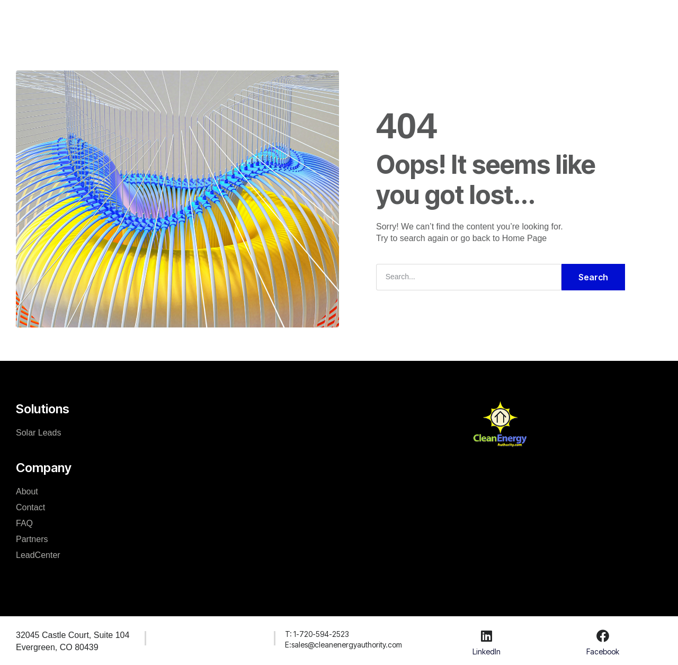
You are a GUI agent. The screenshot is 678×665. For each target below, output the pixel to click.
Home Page (524, 238)
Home (185, 18)
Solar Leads (38, 432)
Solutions (232, 18)
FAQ (24, 523)
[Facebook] (602, 635)
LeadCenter (406, 18)
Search (593, 277)
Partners (32, 539)
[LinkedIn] (486, 635)
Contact (30, 507)
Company (286, 18)
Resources (344, 18)
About (27, 491)
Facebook (602, 651)
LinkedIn (486, 651)
